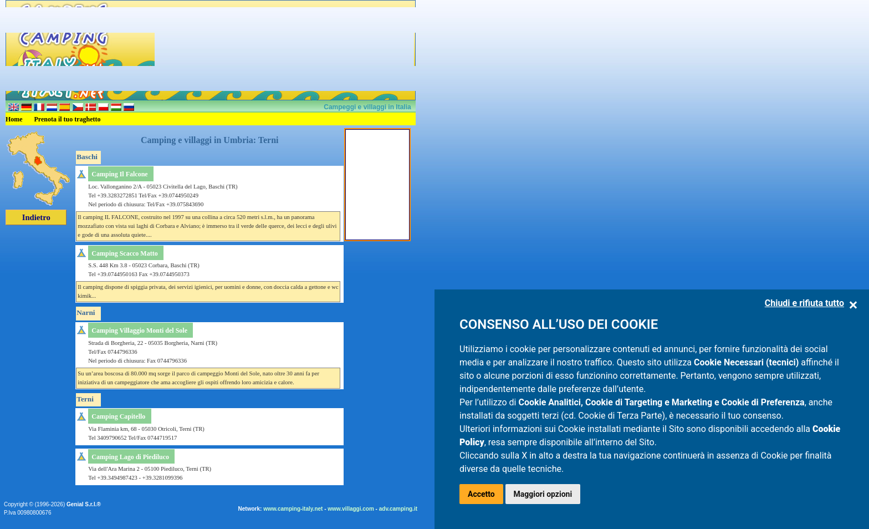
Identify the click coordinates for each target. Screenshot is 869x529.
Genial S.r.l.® (84, 504)
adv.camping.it (398, 509)
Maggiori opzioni (543, 494)
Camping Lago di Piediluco (130, 457)
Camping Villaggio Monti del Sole (139, 330)
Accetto (481, 494)
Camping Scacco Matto (124, 253)
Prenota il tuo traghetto (67, 119)
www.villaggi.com (351, 509)
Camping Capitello (118, 416)
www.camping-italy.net (293, 509)
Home (14, 119)
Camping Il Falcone (119, 174)
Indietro (36, 217)
